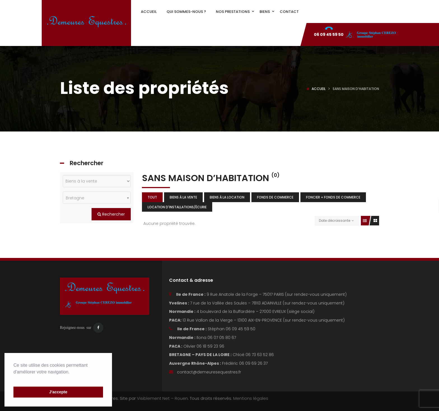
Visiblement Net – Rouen (162, 398)
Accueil (319, 88)
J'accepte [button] (58, 392)
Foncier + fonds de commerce (333, 197)
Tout (152, 197)
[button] (14, 379)
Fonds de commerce (275, 197)
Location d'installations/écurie (177, 207)
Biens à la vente (183, 197)
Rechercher (111, 214)
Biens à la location (227, 197)
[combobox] (97, 197)
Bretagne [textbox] (75, 198)
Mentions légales (250, 398)
